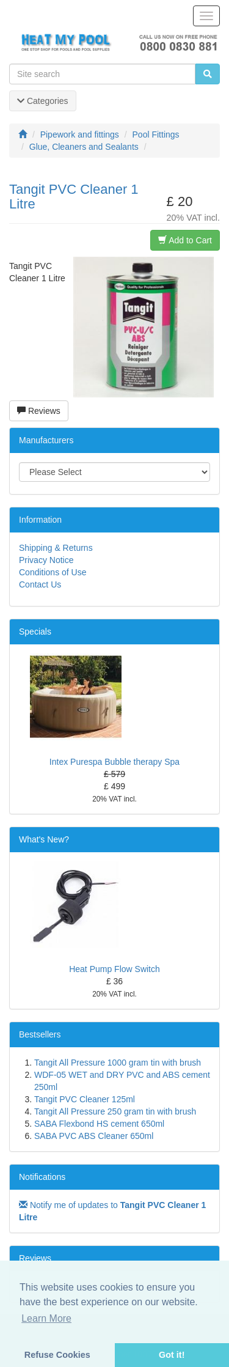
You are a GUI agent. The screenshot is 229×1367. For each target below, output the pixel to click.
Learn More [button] (46, 1318)
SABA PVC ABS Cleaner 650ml (93, 1136)
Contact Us (40, 584)
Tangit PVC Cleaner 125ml (84, 1099)
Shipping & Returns (56, 548)
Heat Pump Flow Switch (114, 969)
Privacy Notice (46, 560)
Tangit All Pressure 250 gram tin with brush (115, 1111)
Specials (35, 631)
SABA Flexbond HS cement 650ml (99, 1124)
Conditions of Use (53, 572)
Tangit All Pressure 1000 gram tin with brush (117, 1062)
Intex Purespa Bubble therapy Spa (114, 762)
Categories (42, 101)
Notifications (42, 1177)
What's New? (44, 839)
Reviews (38, 411)
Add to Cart (185, 240)
